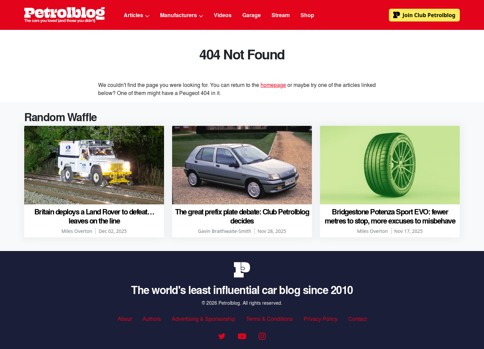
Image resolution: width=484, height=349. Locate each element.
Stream (281, 15)
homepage (273, 85)
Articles (136, 15)
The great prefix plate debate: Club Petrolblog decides (242, 216)
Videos (223, 15)
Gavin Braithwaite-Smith (224, 231)
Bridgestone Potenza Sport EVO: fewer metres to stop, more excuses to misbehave (390, 216)
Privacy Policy (320, 318)
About (125, 318)
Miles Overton (77, 231)
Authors (152, 318)
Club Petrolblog (424, 15)
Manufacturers (181, 15)
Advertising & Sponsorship (203, 318)
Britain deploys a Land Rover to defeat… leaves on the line (94, 216)
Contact (357, 318)
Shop (307, 15)
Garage (251, 15)
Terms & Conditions (269, 318)
